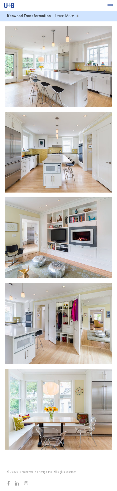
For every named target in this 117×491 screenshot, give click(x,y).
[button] (110, 5)
